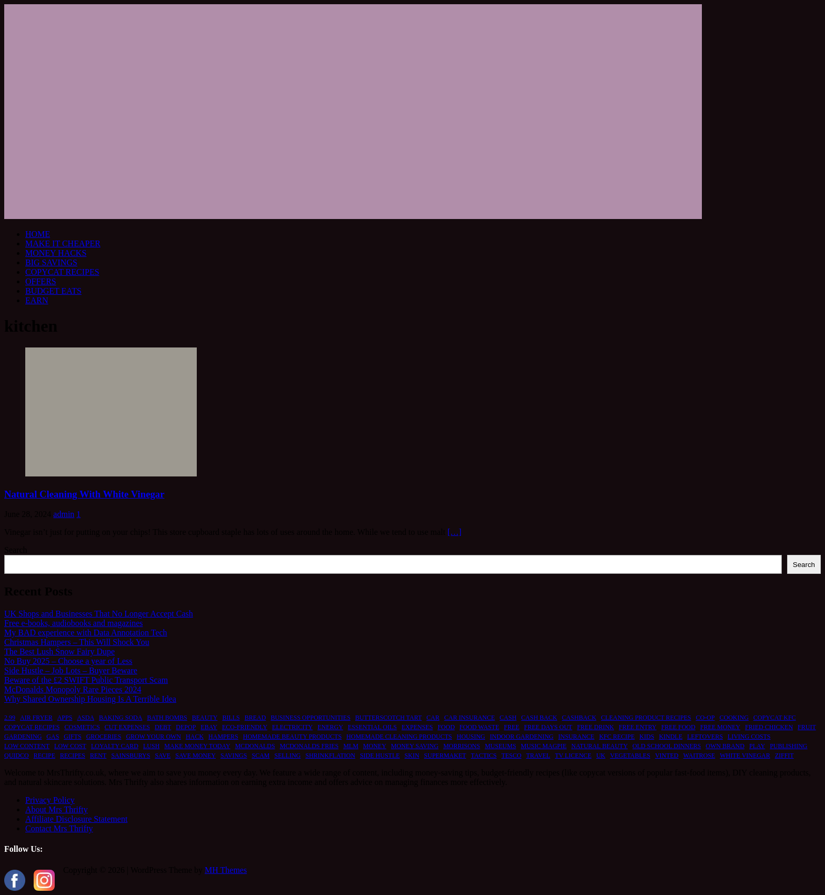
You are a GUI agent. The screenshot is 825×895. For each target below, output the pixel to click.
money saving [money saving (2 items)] (414, 746)
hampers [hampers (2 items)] (223, 736)
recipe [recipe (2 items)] (44, 755)
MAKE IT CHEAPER (62, 243)
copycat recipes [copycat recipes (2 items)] (31, 727)
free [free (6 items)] (511, 727)
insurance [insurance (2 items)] (576, 736)
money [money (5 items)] (374, 746)
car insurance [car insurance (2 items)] (469, 717)
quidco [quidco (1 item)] (16, 755)
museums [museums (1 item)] (500, 746)
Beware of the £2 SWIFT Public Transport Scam (86, 679)
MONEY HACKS (55, 252)
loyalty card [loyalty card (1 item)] (114, 746)
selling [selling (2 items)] (287, 755)
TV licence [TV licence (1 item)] (573, 755)
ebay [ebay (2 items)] (208, 727)
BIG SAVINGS (51, 262)
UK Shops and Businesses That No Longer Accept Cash (98, 613)
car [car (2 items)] (433, 717)
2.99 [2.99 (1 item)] (9, 717)
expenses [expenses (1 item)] (416, 727)
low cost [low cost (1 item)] (70, 746)
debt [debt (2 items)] (163, 727)
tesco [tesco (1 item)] (511, 755)
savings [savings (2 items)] (233, 755)
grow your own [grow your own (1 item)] (153, 736)
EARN (36, 300)
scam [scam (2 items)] (260, 755)
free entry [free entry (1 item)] (638, 727)
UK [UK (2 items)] (600, 755)
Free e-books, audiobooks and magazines (73, 623)
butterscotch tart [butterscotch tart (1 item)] (388, 717)
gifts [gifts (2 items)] (72, 736)
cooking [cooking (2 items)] (733, 717)
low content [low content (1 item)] (26, 746)
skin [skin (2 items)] (412, 755)
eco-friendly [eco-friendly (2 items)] (244, 727)
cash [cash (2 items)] (508, 717)
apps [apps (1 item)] (65, 717)
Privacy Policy (50, 799)
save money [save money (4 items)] (195, 755)
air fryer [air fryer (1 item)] (36, 717)
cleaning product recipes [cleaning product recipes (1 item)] (646, 717)
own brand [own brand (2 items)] (725, 746)
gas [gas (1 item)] (52, 736)
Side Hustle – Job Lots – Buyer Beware (70, 670)
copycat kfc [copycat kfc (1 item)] (774, 717)
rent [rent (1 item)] (98, 755)
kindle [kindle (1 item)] (670, 736)
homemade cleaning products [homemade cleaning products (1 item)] (399, 736)
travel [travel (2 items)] (538, 755)
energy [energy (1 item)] (330, 727)
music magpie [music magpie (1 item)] (544, 746)
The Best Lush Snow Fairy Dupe (59, 651)
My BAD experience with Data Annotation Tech (85, 632)
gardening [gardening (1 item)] (23, 736)
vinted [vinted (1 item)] (667, 755)
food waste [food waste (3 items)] (479, 727)
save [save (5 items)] (162, 755)
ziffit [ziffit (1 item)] (784, 755)
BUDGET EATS (53, 290)
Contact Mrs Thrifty (59, 828)
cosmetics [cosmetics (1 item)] (81, 727)
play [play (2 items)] (757, 746)
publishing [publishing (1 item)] (788, 746)
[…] (454, 532)
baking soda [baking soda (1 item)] (120, 717)
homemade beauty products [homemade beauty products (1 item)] (292, 736)
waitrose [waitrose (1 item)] (699, 755)
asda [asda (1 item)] (85, 717)
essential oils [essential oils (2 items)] (372, 727)
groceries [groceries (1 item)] (104, 736)
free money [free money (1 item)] (720, 727)
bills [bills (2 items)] (230, 717)
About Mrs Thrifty (56, 809)
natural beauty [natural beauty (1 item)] (599, 746)
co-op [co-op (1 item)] (705, 717)
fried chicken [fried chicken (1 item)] (769, 727)
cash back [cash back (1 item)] (539, 717)
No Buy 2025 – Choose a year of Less (68, 661)
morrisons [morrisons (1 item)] (461, 746)
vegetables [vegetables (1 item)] (630, 755)
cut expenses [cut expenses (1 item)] (127, 727)
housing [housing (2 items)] (471, 736)
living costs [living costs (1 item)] (749, 736)
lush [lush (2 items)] (151, 746)
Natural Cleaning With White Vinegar (84, 494)
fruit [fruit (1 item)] (807, 727)
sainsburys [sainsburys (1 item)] (130, 755)
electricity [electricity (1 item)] (292, 727)
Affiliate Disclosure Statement (76, 818)
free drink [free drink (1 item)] (595, 727)
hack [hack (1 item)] (195, 736)
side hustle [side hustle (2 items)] (380, 755)
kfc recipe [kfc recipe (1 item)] (617, 736)
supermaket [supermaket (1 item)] (445, 755)
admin (63, 514)
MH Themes (226, 870)
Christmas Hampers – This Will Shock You (76, 642)
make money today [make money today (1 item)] (197, 746)
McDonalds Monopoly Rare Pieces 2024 (72, 689)
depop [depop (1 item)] (186, 727)
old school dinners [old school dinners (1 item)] (666, 746)
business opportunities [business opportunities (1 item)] (310, 717)
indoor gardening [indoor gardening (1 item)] (522, 736)
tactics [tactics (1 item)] (484, 755)
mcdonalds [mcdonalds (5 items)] (255, 746)
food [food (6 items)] (446, 727)
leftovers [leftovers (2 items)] (705, 736)
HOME (37, 234)
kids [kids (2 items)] (646, 736)
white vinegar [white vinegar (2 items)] (745, 755)
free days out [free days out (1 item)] (548, 727)
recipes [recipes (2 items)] (72, 755)
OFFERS (40, 281)
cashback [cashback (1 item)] (579, 717)
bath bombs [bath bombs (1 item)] (167, 717)
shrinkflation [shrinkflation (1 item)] (330, 755)
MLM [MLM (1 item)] (350, 746)
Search (15, 549)
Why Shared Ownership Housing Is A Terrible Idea (90, 698)
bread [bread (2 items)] (255, 717)
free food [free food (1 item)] (678, 727)
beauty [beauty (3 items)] (205, 717)
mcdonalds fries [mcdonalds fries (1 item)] (309, 746)
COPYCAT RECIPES (62, 271)
